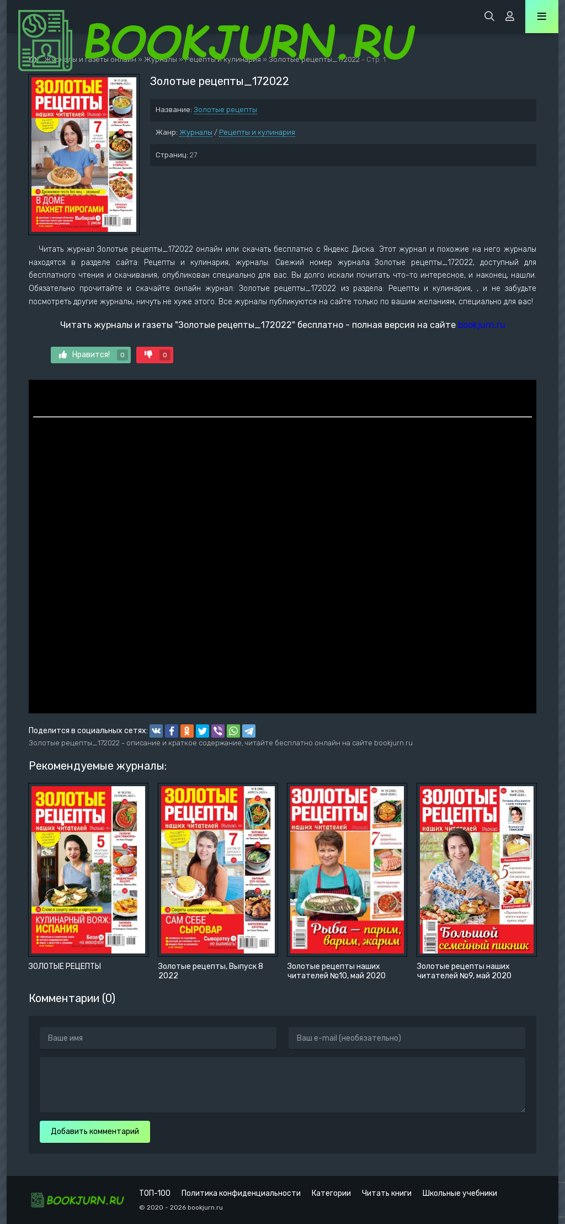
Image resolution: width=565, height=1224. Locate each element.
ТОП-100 (154, 1193)
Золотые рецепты (225, 109)
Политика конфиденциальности (241, 1193)
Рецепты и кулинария (257, 132)
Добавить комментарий (95, 1131)
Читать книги (387, 1193)
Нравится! (93, 355)
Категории (331, 1193)
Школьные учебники (460, 1193)
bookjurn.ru (481, 325)
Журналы (195, 132)
